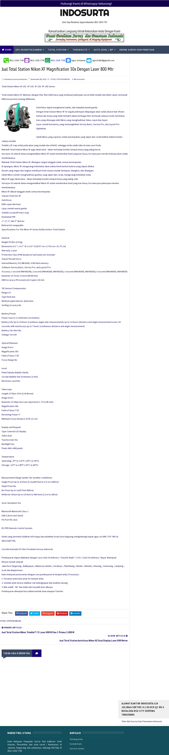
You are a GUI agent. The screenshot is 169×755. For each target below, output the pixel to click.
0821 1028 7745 (16, 59)
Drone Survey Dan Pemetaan (136, 49)
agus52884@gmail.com (100, 59)
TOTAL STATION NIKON (60, 86)
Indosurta (84, 12)
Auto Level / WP (103, 49)
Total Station (57, 49)
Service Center (68, 729)
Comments (79, 86)
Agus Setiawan (75, 59)
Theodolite (80, 49)
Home (8, 49)
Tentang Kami (67, 720)
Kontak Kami (67, 724)
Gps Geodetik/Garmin (28, 49)
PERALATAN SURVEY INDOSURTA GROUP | (40, 745)
